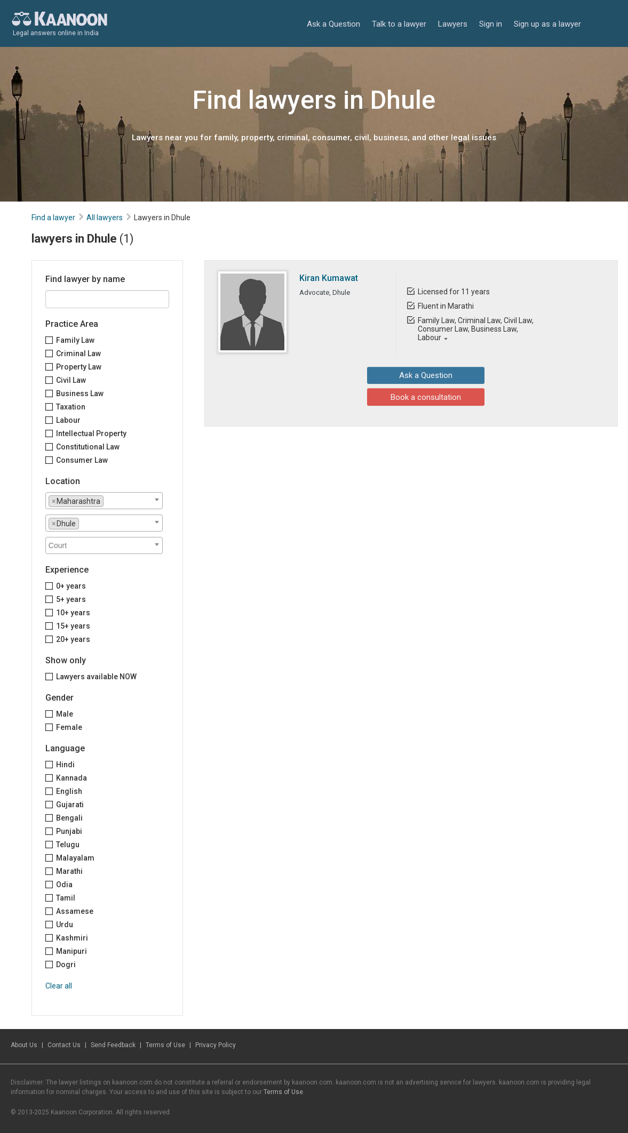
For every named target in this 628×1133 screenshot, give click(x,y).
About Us (24, 1045)
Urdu (64, 924)
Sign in (490, 24)
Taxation (70, 407)
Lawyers (452, 24)
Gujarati (70, 804)
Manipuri (71, 951)
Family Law (75, 340)
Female (69, 727)
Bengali (69, 818)
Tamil (65, 898)
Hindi (65, 764)
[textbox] (109, 500)
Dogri (66, 964)
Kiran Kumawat (328, 278)
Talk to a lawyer (399, 24)
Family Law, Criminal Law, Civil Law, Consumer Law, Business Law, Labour (476, 329)
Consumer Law (82, 460)
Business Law (80, 393)
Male (64, 714)
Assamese (74, 911)
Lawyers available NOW (96, 676)
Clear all (58, 986)
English (69, 791)
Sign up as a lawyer (547, 24)
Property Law (78, 367)
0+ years (71, 586)
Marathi (69, 871)
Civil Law (71, 380)
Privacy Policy (215, 1045)
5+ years (71, 599)
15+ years (73, 626)
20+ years (73, 639)
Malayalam (75, 858)
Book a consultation (407, 396)
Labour (68, 420)
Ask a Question (333, 24)
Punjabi (69, 831)
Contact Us (64, 1045)
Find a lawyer (53, 217)
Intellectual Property (91, 433)
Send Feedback (113, 1045)
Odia (64, 884)
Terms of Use (165, 1045)
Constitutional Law (88, 447)
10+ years (73, 612)
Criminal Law (78, 353)
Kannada (71, 778)
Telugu (68, 844)
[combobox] (104, 500)
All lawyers (104, 217)
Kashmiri (72, 938)
